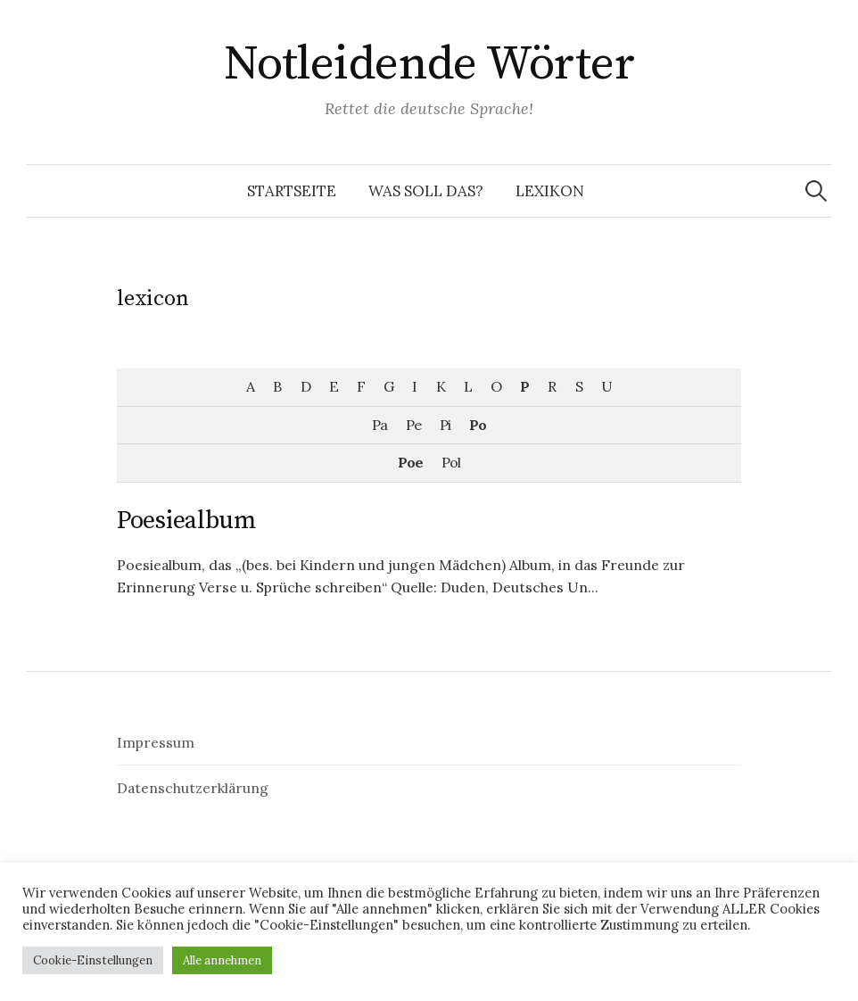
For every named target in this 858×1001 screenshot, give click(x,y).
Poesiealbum (187, 520)
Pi (445, 425)
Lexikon (550, 191)
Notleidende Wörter (429, 64)
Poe (410, 462)
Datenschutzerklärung (192, 788)
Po (477, 425)
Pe (413, 425)
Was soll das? (425, 191)
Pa (379, 425)
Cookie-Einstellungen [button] (93, 960)
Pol (450, 462)
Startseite (291, 191)
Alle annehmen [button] (222, 960)
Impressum (155, 742)
